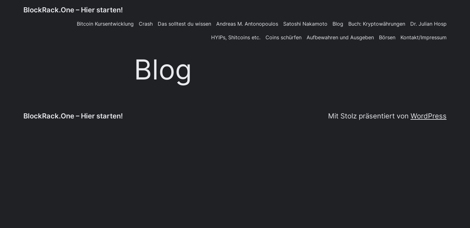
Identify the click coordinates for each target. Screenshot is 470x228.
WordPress (429, 116)
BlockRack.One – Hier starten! (73, 10)
